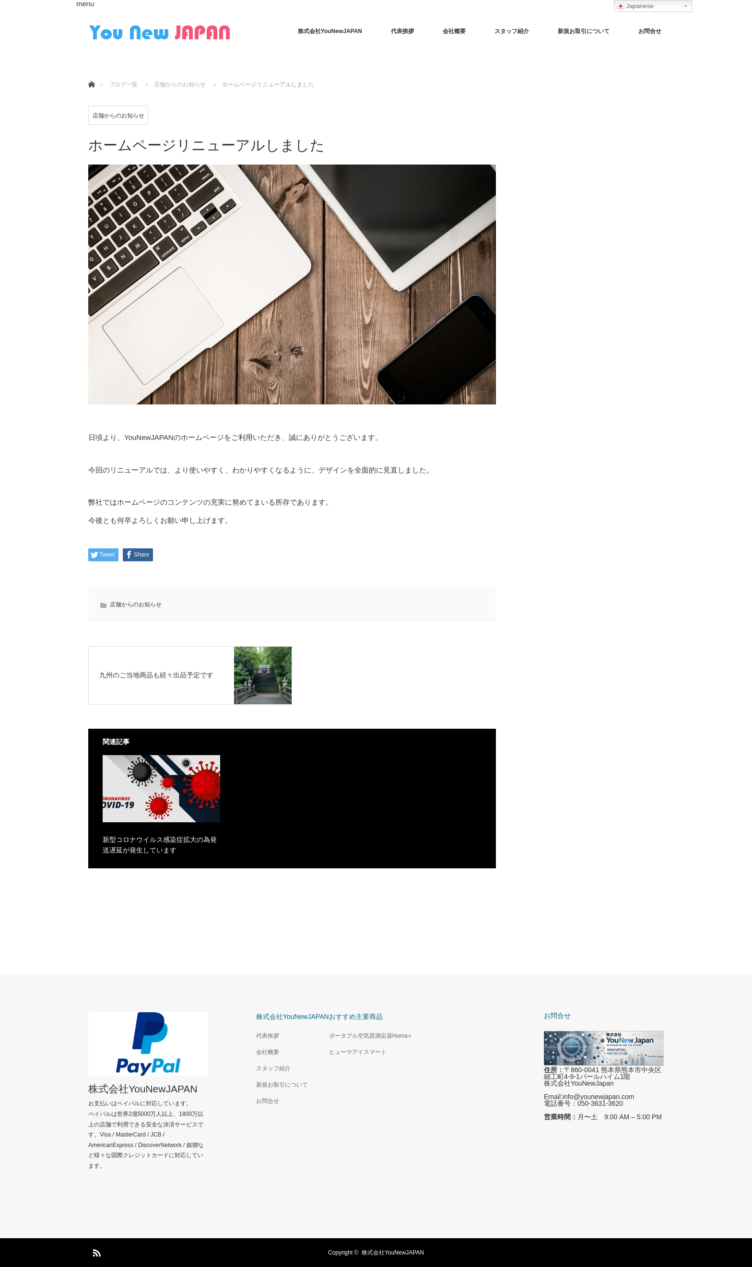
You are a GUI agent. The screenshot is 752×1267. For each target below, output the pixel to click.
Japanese (635, 6)
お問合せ (649, 31)
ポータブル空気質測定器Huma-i (370, 1035)
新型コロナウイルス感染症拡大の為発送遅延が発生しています (160, 845)
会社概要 (454, 31)
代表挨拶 (402, 31)
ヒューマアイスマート (358, 1052)
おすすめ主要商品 (356, 1016)
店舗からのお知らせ (118, 115)
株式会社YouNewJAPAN (330, 31)
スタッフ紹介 (511, 31)
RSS (95, 1251)
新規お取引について (584, 31)
